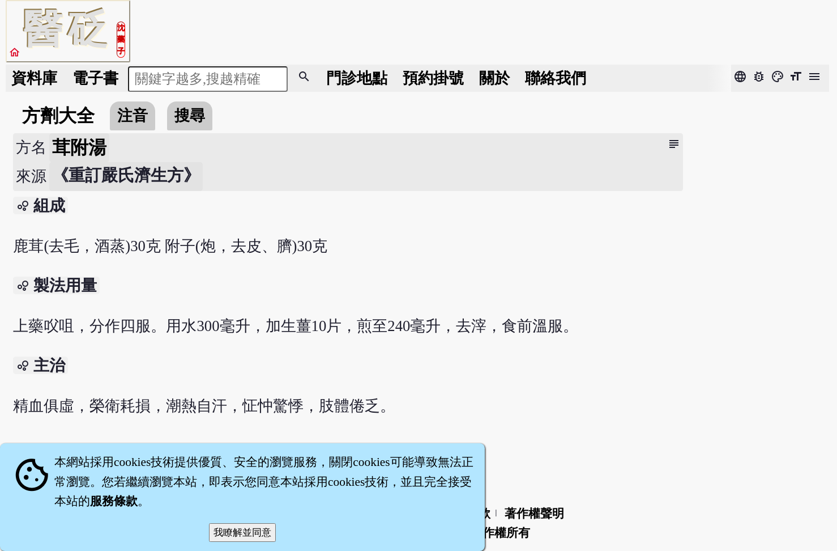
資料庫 (34, 78)
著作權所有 (500, 533)
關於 (494, 78)
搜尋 (189, 115)
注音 (132, 115)
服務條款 (114, 501)
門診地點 (356, 78)
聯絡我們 (555, 78)
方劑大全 (58, 115)
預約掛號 (433, 78)
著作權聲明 (534, 513)
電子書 (95, 78)
